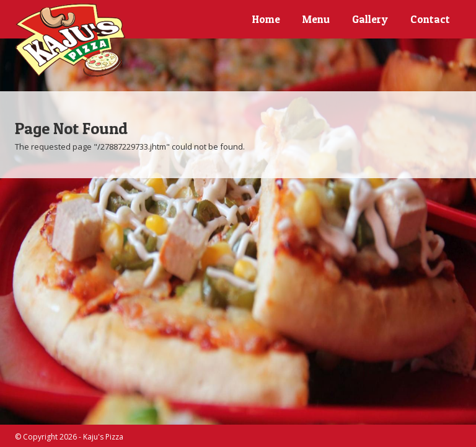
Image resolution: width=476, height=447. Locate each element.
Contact (430, 18)
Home (266, 18)
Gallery (370, 18)
